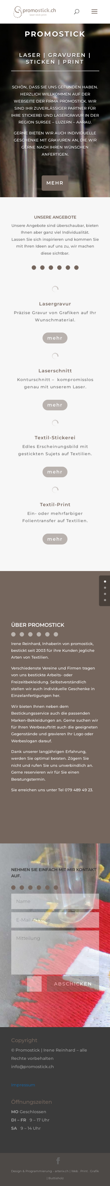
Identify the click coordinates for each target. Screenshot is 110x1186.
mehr (55, 183)
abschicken (73, 984)
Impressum (23, 1085)
